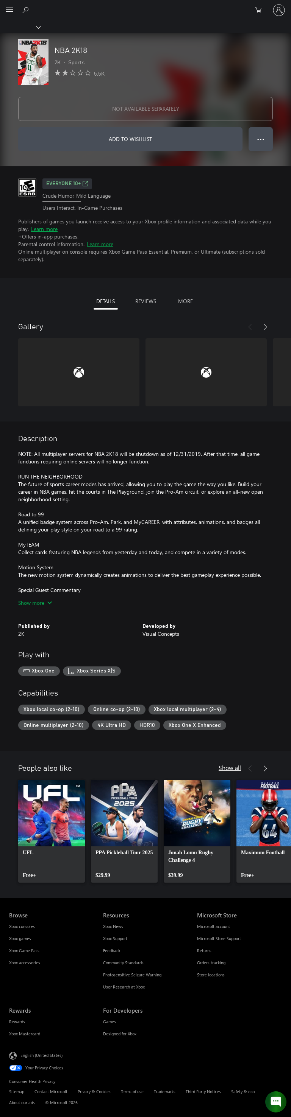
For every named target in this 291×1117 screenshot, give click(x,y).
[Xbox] (20, 26)
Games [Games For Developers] (109, 1021)
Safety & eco (243, 1091)
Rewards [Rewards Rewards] (17, 1021)
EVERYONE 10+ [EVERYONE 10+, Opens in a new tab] (67, 184)
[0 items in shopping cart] (261, 10)
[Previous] (250, 327)
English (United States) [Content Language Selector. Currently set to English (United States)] (41, 1055)
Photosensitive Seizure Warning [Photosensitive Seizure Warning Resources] (132, 974)
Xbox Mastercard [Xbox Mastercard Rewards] (24, 1033)
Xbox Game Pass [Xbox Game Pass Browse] (24, 950)
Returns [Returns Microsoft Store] (204, 950)
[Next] (265, 327)
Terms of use (132, 1091)
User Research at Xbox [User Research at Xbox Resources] (124, 986)
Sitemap (16, 1091)
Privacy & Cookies (94, 1091)
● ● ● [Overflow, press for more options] (260, 139)
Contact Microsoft (50, 1091)
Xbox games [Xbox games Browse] (20, 938)
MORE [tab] (185, 301)
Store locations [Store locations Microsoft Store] (211, 974)
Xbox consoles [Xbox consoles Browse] (22, 926)
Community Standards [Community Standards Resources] (123, 962)
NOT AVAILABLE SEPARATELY (145, 108)
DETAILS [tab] (105, 301)
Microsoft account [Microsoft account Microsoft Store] (213, 926)
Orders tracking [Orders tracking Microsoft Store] (211, 962)
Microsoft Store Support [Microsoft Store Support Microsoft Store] (219, 938)
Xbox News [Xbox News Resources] (113, 926)
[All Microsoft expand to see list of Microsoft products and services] (9, 10)
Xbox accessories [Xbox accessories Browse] (24, 962)
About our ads (22, 1102)
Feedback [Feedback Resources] (111, 950)
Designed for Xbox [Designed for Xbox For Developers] (119, 1033)
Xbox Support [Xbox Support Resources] (115, 938)
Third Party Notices (203, 1091)
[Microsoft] (145, 5)
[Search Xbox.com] (26, 10)
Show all (230, 768)
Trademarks (164, 1091)
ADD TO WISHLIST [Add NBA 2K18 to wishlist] (130, 139)
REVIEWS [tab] (145, 301)
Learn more (44, 228)
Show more (35, 602)
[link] (51, 831)
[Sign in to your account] (279, 10)
